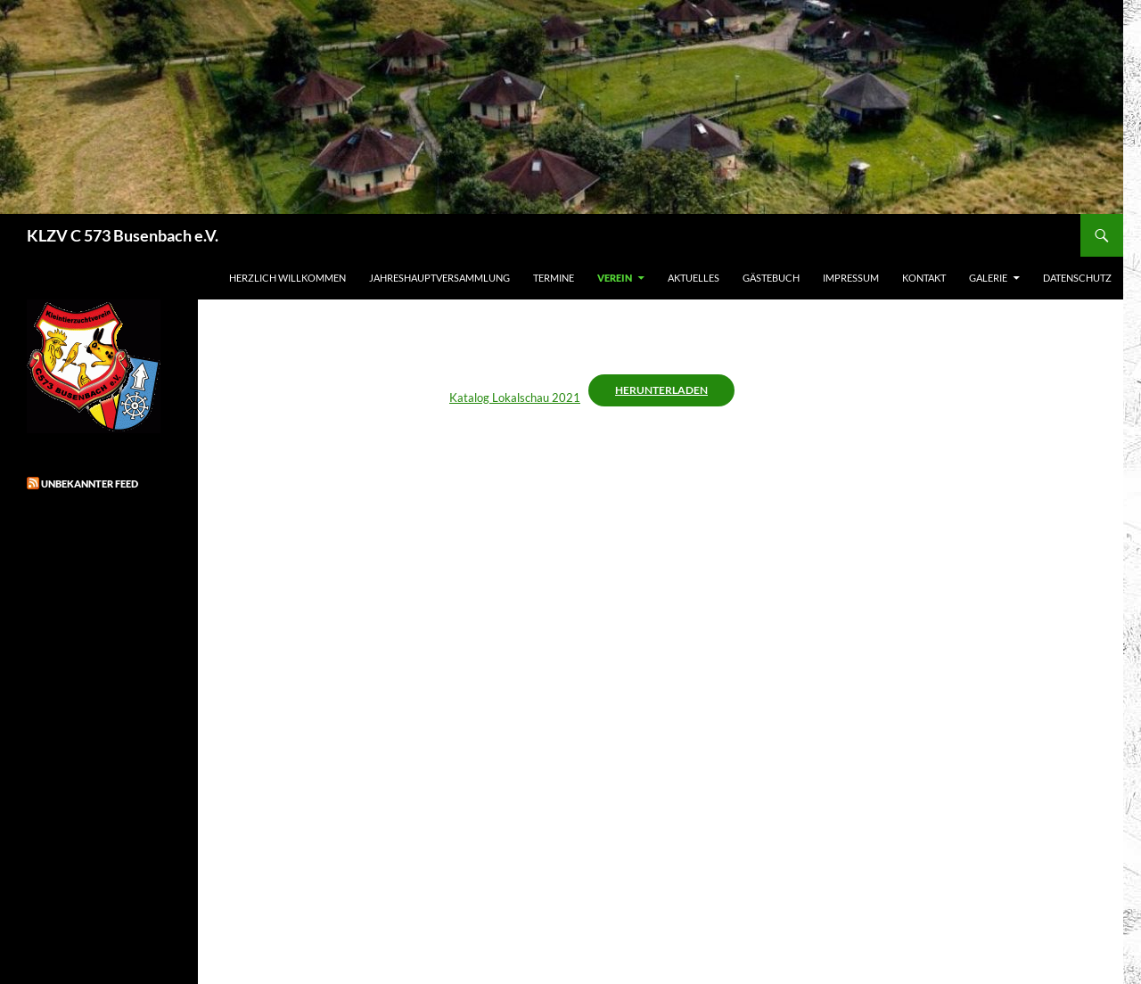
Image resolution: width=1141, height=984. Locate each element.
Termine (553, 277)
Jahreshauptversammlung (439, 277)
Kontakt (924, 277)
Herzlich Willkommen (287, 277)
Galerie (988, 277)
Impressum (851, 277)
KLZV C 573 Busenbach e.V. (122, 235)
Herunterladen (661, 390)
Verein (614, 277)
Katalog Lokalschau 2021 (514, 397)
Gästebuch (771, 277)
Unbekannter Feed (89, 483)
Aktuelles (693, 277)
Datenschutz (1077, 277)
